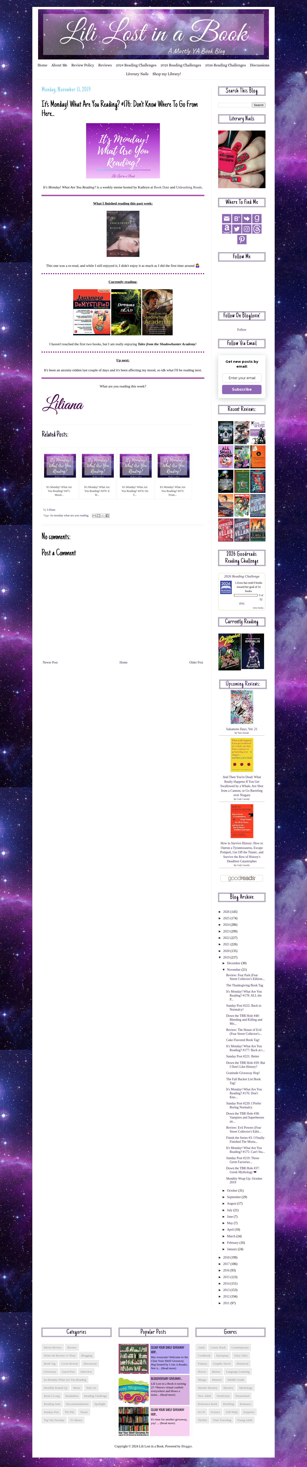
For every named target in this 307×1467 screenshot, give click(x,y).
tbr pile (69, 1412)
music (77, 1388)
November (234, 969)
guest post (68, 1371)
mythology (246, 1388)
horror (202, 1371)
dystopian (222, 1355)
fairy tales (241, 1355)
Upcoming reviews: (243, 684)
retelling (228, 1404)
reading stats (52, 1404)
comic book (218, 1347)
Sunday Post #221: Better (242, 1056)
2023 (227, 931)
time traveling (222, 1420)
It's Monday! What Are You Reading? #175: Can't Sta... (245, 1150)
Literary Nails (137, 74)
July (230, 1210)
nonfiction (223, 1396)
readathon (72, 1396)
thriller (202, 1420)
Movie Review (53, 1347)
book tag (50, 1363)
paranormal (242, 1396)
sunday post (51, 1412)
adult (201, 1347)
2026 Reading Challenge (242, 576)
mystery (228, 1388)
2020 (227, 951)
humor (216, 1371)
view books (258, 608)
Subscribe (242, 389)
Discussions (260, 65)
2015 (227, 1277)
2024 (227, 924)
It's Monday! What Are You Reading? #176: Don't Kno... (244, 1093)
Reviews (105, 65)
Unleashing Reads (189, 187)
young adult (244, 1420)
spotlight (99, 1404)
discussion (90, 1363)
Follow (242, 329)
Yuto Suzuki (243, 733)
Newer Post (50, 662)
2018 (227, 1257)
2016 (227, 1270)
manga (202, 1379)
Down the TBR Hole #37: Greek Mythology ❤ (242, 1170)
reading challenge (95, 1396)
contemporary (240, 1347)
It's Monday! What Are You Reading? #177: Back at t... (245, 1048)
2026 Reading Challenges (225, 65)
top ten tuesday (54, 1420)
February (233, 1242)
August (232, 1203)
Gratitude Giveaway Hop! (243, 1073)
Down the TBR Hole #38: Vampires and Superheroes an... (245, 1117)
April (231, 1229)
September (234, 1197)
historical (242, 1363)
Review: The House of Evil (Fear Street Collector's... (244, 1032)
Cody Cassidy (243, 799)
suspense (248, 1412)
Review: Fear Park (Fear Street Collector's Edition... (245, 977)
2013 (227, 1290)
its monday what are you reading (69, 515)
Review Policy (82, 65)
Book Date (161, 187)
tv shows (76, 1420)
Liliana (239, 582)
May (230, 1223)
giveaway (50, 1371)
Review (72, 1347)
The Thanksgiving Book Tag (244, 985)
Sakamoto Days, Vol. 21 (241, 729)
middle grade (235, 1379)
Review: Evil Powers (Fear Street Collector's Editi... (243, 1129)
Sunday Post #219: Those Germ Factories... (242, 1160)
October (232, 1190)
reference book (207, 1404)
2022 (227, 938)
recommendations (77, 1404)
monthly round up (55, 1388)
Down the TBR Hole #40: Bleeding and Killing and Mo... (244, 1019)
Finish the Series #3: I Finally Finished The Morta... (245, 1139)
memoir (217, 1379)
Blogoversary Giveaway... (166, 1378)
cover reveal (69, 1363)
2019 (227, 957)
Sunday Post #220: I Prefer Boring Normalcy (243, 1105)
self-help (232, 1412)
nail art (91, 1388)
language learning (238, 1371)
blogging (86, 1355)
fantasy (202, 1363)
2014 (227, 1283)
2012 (227, 1296)
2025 (227, 918)
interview (86, 1371)
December (234, 963)
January (232, 1249)
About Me (59, 65)
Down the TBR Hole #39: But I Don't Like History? (245, 1064)
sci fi (201, 1412)
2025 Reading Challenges (180, 65)
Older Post (196, 662)
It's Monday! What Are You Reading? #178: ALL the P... (244, 995)
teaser (84, 1412)
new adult (204, 1396)
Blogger (186, 1446)
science (215, 1412)
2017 (227, 1264)
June (230, 1216)
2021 (227, 944)
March (231, 1236)
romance (245, 1404)
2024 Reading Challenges (136, 65)
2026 (227, 912)
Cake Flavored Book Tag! (243, 1040)
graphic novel (222, 1363)
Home (43, 65)
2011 (226, 1303)
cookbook (204, 1355)
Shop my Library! (167, 74)
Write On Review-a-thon (59, 1355)
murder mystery (208, 1388)
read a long (52, 1396)
